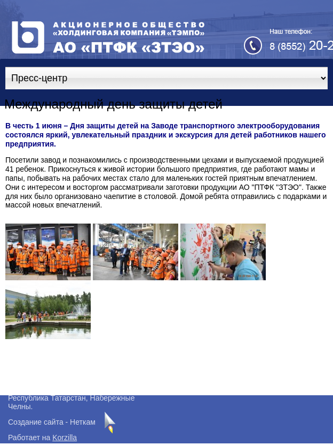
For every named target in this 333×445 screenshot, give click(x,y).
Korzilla (64, 437)
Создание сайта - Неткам (52, 422)
